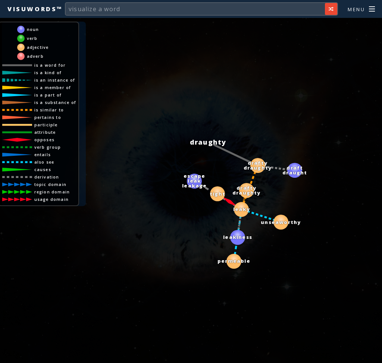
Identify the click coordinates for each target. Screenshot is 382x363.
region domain (52, 192)
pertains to (47, 117)
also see (44, 162)
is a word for (50, 65)
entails (42, 154)
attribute (45, 132)
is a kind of (48, 72)
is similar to (49, 110)
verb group (47, 147)
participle (46, 124)
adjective (38, 47)
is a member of (52, 87)
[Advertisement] (191, 353)
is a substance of (55, 102)
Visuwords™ (35, 9)
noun (33, 29)
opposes (44, 139)
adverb (35, 56)
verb (32, 38)
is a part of (48, 95)
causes (42, 169)
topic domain (50, 184)
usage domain (51, 199)
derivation (46, 177)
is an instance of (54, 80)
